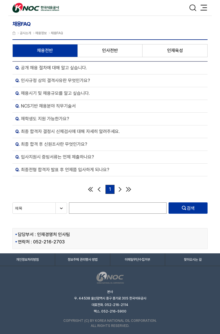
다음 (120, 189)
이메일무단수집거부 (137, 260)
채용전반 (45, 50)
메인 (14, 33)
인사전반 (110, 50)
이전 (100, 189)
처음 (90, 189)
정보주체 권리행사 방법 (83, 260)
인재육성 (175, 50)
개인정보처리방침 (27, 260)
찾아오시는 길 (193, 260)
